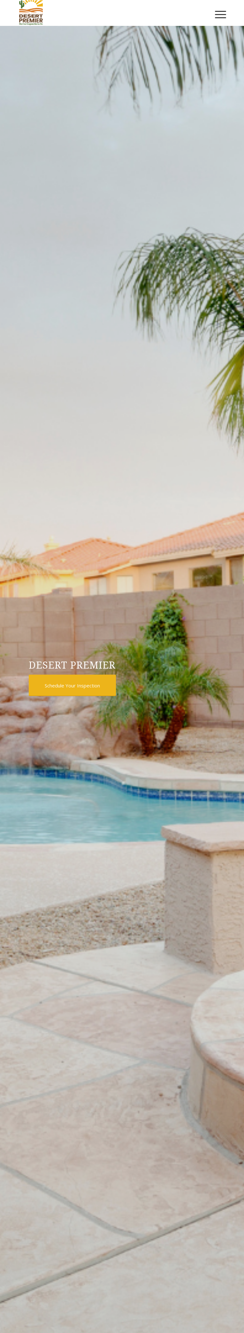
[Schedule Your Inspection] (72, 685)
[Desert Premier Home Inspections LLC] (101, 13)
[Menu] (220, 13)
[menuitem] (220, 13)
